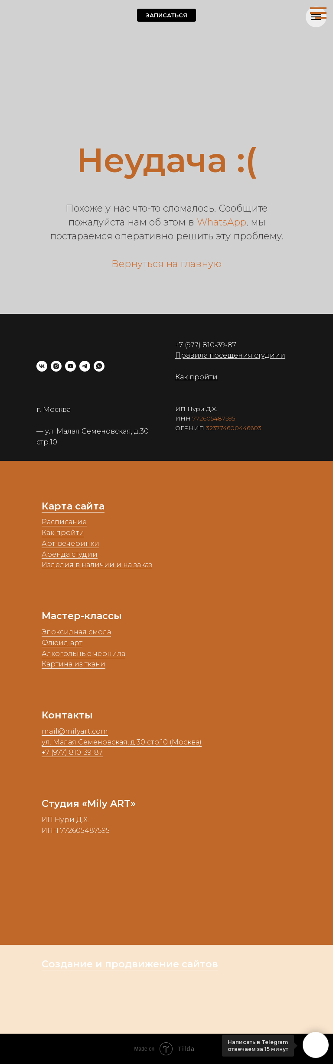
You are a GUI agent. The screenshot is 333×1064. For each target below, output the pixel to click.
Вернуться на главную (166, 264)
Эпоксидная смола (76, 632)
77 (196, 418)
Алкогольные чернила (83, 653)
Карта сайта (73, 506)
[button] (166, 15)
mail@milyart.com (75, 731)
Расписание (64, 522)
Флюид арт (62, 643)
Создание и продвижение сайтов (130, 964)
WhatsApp (221, 222)
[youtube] (70, 366)
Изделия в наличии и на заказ (97, 565)
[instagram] (56, 366)
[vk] (41, 366)
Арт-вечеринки (70, 543)
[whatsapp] (99, 366)
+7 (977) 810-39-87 (205, 345)
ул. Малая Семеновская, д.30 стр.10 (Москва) (122, 742)
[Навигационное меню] (318, 13)
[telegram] (84, 366)
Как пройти (63, 533)
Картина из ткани (73, 664)
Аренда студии (70, 554)
